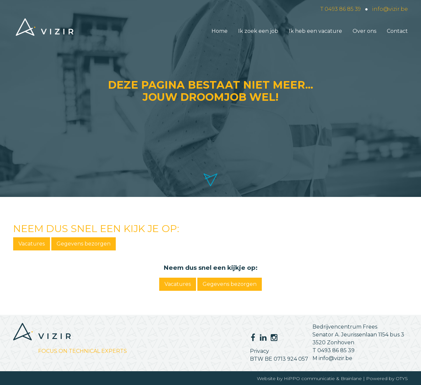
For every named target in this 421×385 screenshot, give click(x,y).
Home (219, 31)
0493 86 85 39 (336, 350)
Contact (397, 31)
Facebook (253, 337)
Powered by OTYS (387, 378)
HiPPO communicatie (309, 378)
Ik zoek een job (258, 31)
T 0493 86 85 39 (340, 9)
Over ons (364, 31)
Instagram (273, 337)
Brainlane (351, 378)
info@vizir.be (390, 9)
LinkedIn (261, 337)
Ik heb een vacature (315, 31)
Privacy (259, 351)
